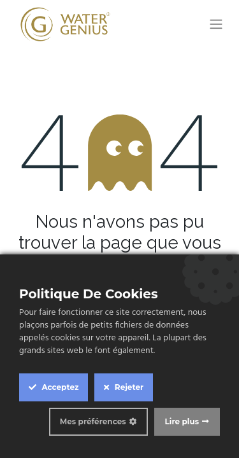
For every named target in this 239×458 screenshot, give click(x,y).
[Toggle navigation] (216, 24)
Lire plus (182, 421)
